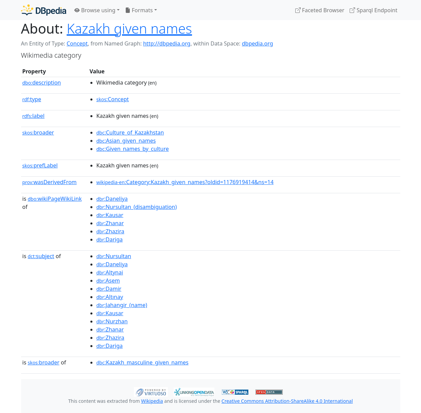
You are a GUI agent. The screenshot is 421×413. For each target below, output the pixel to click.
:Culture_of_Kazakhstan (130, 132)
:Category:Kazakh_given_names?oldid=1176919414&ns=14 (185, 182)
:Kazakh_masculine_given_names (143, 362)
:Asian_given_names (126, 140)
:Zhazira (110, 231)
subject (41, 256)
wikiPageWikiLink (55, 198)
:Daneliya (112, 198)
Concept (77, 43)
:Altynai (110, 272)
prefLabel (40, 165)
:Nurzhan (112, 321)
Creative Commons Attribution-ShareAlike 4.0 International (287, 401)
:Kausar (110, 215)
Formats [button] (139, 10)
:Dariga (110, 239)
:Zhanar (110, 223)
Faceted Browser (320, 10)
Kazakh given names (129, 28)
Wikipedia (152, 401)
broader (38, 132)
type (31, 99)
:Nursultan (114, 256)
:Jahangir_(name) (122, 305)
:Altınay (110, 297)
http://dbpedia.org (166, 43)
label (33, 116)
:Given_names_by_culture (133, 148)
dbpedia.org (257, 43)
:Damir (109, 288)
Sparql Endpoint (373, 10)
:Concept (113, 99)
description (41, 82)
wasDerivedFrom (49, 182)
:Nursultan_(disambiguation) (137, 207)
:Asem (108, 280)
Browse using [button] (95, 10)
